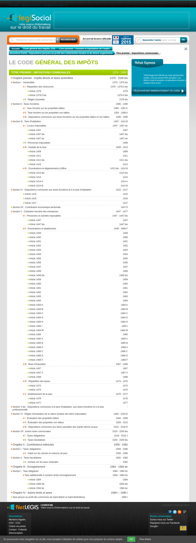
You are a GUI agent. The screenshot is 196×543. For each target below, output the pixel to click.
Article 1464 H (77, 322)
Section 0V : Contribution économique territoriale (65, 207)
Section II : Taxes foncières (65, 104)
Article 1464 (77, 300)
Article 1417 (75, 203)
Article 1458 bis (77, 275)
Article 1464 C (77, 313)
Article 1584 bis (77, 484)
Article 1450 (77, 237)
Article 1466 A (77, 347)
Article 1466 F (77, 360)
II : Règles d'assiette (75, 99)
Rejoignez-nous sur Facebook (165, 523)
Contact (13, 529)
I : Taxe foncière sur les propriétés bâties (75, 108)
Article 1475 (77, 389)
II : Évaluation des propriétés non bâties (75, 422)
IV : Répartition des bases (75, 381)
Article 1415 (75, 194)
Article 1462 (77, 292)
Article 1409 (77, 151)
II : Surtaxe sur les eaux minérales (75, 462)
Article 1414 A (77, 181)
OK (131, 539)
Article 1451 (77, 241)
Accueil (16, 48)
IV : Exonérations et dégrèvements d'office (75, 168)
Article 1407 (77, 130)
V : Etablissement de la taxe (75, 394)
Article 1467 (77, 368)
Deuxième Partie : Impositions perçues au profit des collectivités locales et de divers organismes (61, 53)
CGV (11, 523)
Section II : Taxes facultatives (65, 457)
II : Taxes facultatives (75, 440)
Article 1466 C (77, 351)
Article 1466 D (77, 355)
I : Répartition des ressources (75, 86)
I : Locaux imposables (75, 125)
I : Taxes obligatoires (75, 435)
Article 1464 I (77, 326)
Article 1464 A (77, 305)
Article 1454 (77, 254)
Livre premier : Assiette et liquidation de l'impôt (84, 48)
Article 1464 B (77, 309)
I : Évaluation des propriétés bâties (75, 418)
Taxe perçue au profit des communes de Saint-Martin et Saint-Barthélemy (65, 497)
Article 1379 (77, 91)
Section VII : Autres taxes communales (65, 431)
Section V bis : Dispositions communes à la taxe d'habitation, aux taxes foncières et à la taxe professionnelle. (65, 408)
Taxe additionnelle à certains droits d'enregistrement (75, 475)
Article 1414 (77, 177)
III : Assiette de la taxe (75, 147)
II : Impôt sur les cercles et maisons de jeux (75, 453)
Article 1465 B (77, 343)
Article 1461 (77, 288)
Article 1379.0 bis (77, 95)
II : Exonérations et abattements (75, 228)
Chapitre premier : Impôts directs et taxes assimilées (59, 78)
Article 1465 (77, 334)
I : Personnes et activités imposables (75, 215)
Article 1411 (77, 156)
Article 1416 (75, 198)
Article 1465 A (77, 338)
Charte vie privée (17, 526)
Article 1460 (77, 283)
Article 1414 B (77, 185)
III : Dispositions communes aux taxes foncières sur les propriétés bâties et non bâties (75, 117)
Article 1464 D (77, 317)
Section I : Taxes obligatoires (65, 449)
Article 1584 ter (77, 488)
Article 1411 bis (77, 160)
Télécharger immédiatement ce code (156, 91)
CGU (18, 523)
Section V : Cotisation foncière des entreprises (65, 211)
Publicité (22, 529)
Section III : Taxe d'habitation (65, 121)
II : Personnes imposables (75, 143)
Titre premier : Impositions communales (137, 53)
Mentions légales (17, 519)
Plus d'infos (145, 539)
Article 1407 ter (77, 138)
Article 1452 (77, 245)
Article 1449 (77, 233)
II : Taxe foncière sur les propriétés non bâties (75, 112)
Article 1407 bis (77, 134)
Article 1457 (77, 267)
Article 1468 (77, 377)
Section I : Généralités (65, 82)
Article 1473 (77, 385)
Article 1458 (77, 271)
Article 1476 (77, 398)
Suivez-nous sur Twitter (161, 519)
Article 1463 (77, 296)
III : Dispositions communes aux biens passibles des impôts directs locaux (75, 427)
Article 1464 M (77, 330)
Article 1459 (77, 279)
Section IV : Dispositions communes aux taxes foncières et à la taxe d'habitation (65, 189)
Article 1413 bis (77, 173)
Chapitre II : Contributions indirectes (59, 444)
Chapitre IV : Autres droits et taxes (59, 492)
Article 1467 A (77, 372)
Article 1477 (77, 402)
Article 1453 (77, 250)
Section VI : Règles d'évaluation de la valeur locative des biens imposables (65, 414)
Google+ (154, 526)
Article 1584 (77, 479)
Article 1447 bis (77, 224)
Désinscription (16, 533)
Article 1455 (77, 258)
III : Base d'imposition (75, 364)
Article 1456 (77, 262)
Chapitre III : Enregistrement (59, 466)
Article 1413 (77, 164)
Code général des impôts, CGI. (39, 48)
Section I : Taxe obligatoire (65, 471)
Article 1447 (77, 220)
